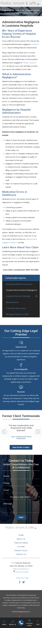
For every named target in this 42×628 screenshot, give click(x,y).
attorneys (15, 258)
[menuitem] (21, 623)
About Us (21, 539)
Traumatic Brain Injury (16, 309)
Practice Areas (21, 543)
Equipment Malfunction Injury (19, 284)
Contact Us (21, 555)
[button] (36, 297)
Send (21, 518)
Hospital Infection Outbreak (18, 297)
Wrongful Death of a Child (17, 315)
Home (21, 536)
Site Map (21, 547)
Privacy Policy (21, 551)
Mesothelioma (12, 303)
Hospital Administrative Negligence (21, 290)
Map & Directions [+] (21, 569)
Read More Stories (21, 448)
